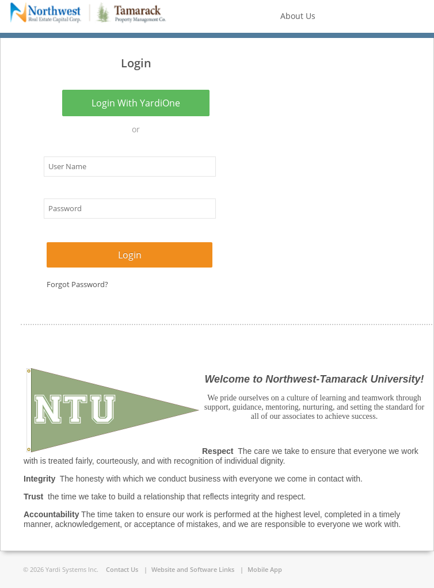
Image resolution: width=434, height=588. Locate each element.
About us (295, 15)
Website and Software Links (192, 569)
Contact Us (122, 569)
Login (130, 255)
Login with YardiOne (136, 103)
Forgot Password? (77, 284)
